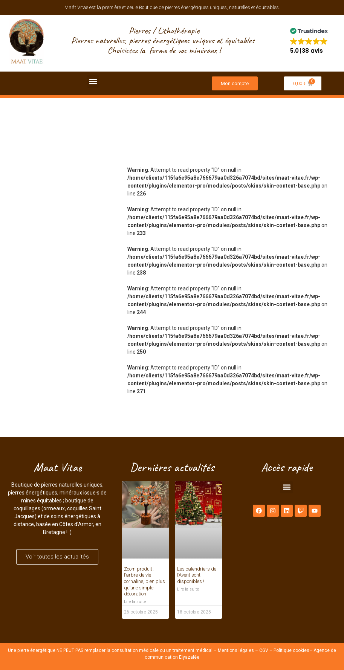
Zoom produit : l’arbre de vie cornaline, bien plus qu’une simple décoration (144, 581)
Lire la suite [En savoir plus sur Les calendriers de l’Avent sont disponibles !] (188, 589)
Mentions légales (236, 650)
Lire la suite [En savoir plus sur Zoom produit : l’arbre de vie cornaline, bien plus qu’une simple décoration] (135, 601)
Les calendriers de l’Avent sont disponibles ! (196, 575)
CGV (263, 650)
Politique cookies (291, 650)
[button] (309, 40)
